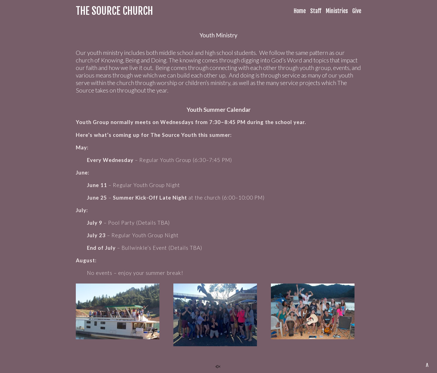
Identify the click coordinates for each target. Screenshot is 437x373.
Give (356, 11)
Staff (315, 11)
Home (300, 11)
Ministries (337, 11)
